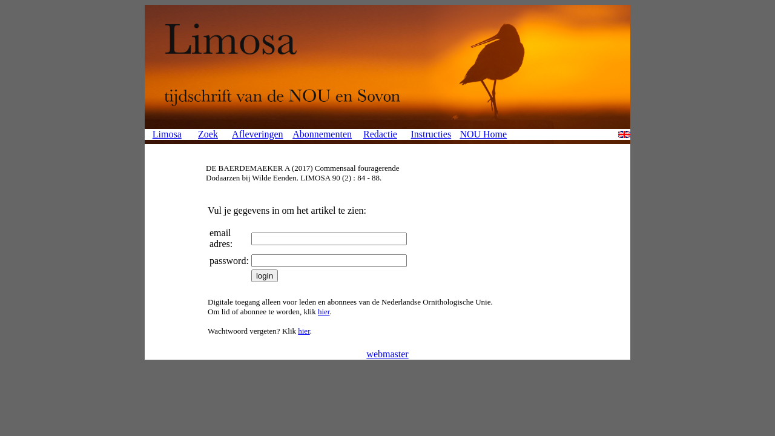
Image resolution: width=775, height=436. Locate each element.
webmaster (387, 354)
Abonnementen (322, 134)
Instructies (431, 134)
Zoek (208, 134)
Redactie (380, 134)
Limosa (167, 134)
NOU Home (483, 134)
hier (324, 311)
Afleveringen (257, 134)
